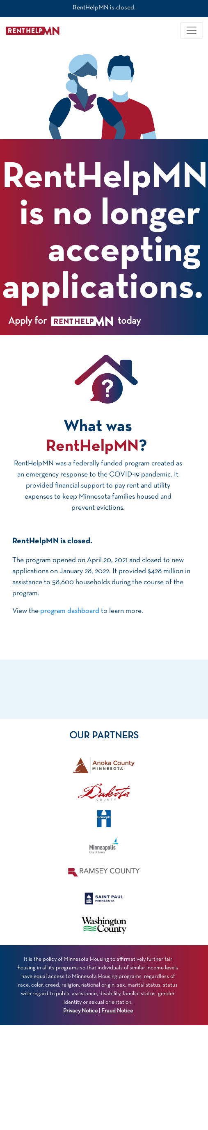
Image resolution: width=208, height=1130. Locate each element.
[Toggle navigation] (191, 30)
